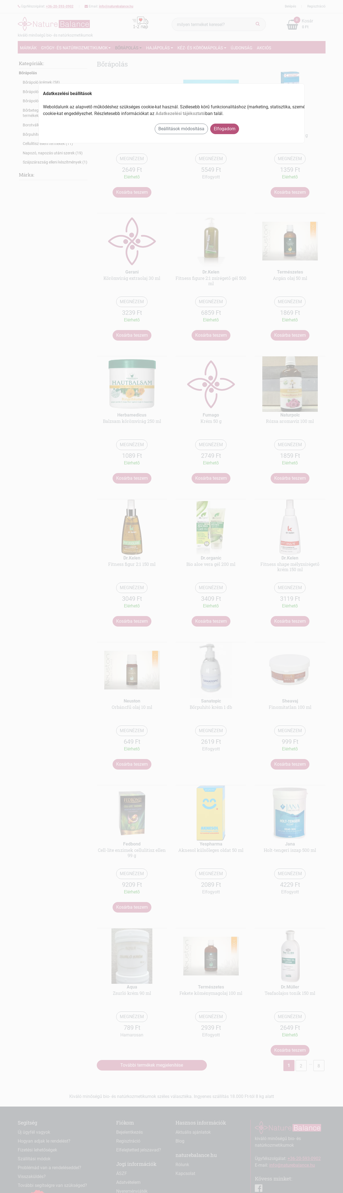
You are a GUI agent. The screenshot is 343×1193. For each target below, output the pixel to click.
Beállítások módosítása (181, 128)
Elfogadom (224, 128)
